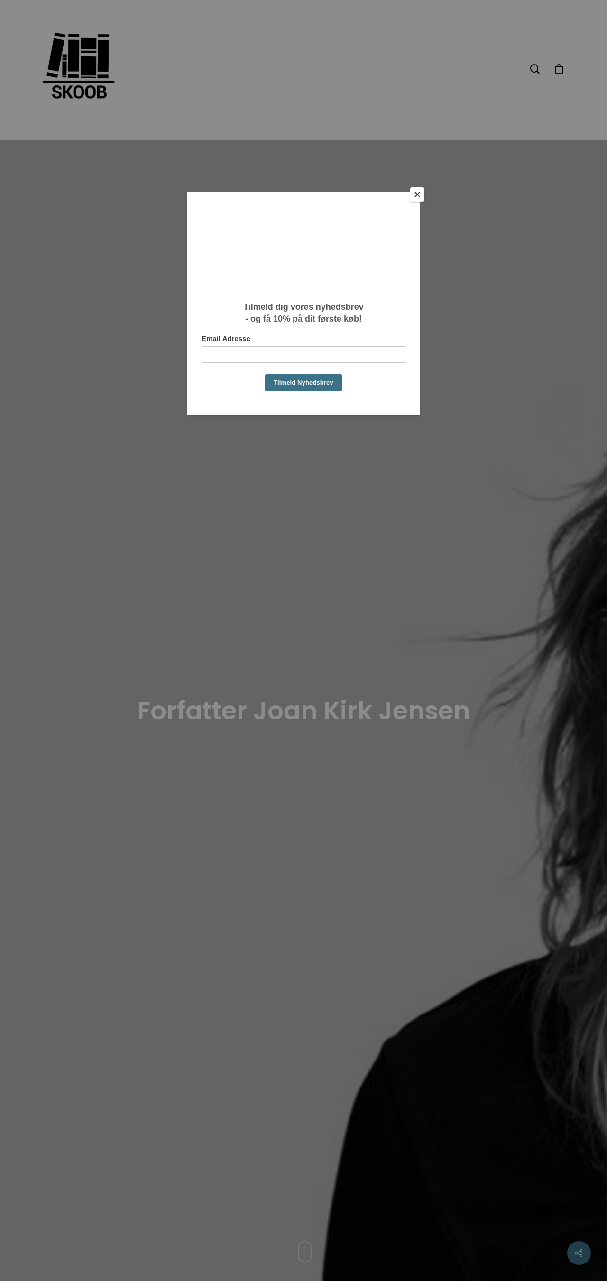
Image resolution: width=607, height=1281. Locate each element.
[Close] (417, 194)
